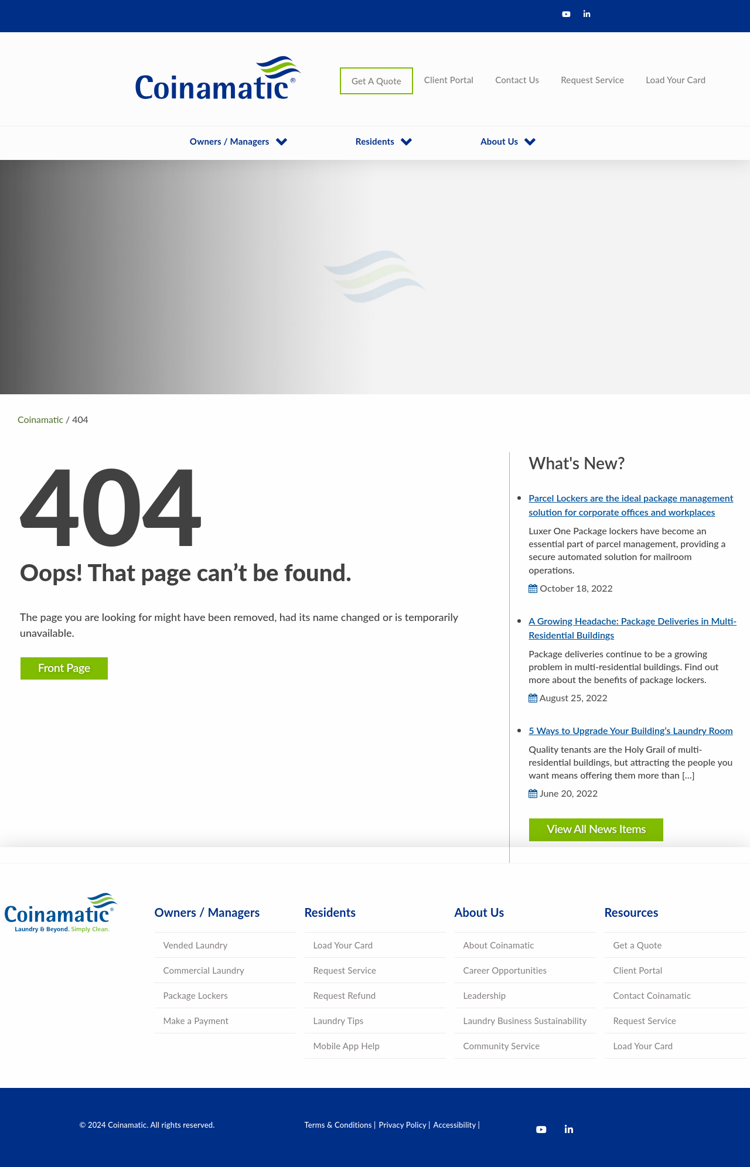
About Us (499, 141)
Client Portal (448, 79)
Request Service (592, 79)
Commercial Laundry (203, 970)
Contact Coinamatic (652, 995)
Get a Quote (637, 945)
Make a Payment (196, 1020)
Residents (375, 141)
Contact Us (517, 79)
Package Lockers (195, 995)
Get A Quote (376, 81)
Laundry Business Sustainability (525, 1020)
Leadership (484, 995)
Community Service (501, 1045)
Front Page (71, 667)
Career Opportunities (505, 970)
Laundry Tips (338, 1020)
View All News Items (593, 828)
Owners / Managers (230, 141)
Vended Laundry (195, 945)
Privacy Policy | (405, 1125)
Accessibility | (457, 1125)
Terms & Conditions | (340, 1125)
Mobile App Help (346, 1045)
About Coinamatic (498, 945)
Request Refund (344, 995)
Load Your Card (675, 79)
